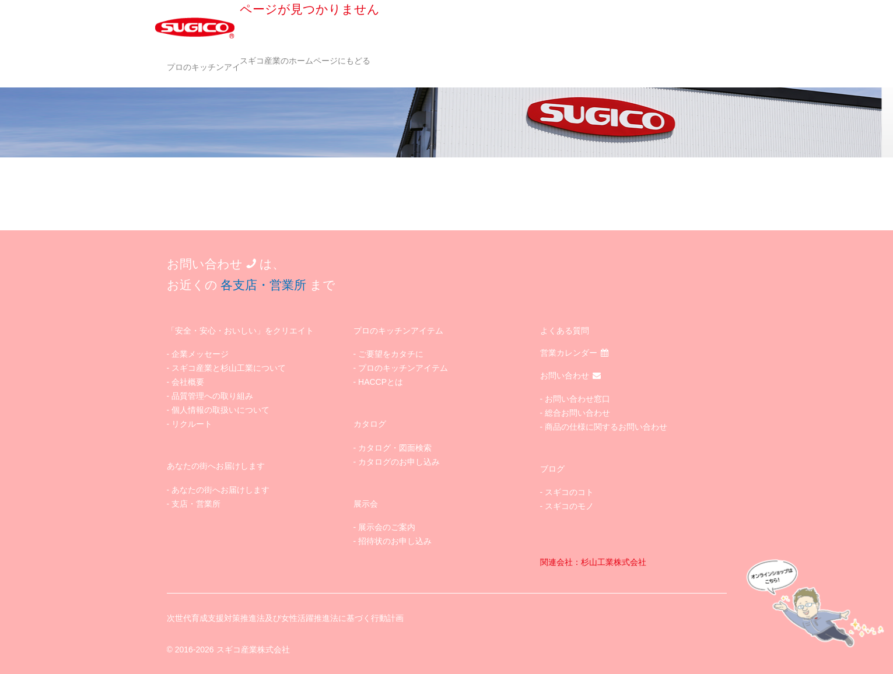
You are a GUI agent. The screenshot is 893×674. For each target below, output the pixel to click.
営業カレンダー (574, 352)
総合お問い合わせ (577, 412)
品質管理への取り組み (212, 396)
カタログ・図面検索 (395, 447)
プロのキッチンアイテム (212, 67)
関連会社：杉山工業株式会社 (593, 562)
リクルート (191, 424)
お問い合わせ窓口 (577, 398)
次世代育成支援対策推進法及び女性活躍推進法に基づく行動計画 (285, 618)
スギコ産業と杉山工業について (228, 368)
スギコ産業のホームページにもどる (305, 60)
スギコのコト (569, 492)
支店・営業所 (195, 503)
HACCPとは (380, 382)
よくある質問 (564, 330)
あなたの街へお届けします (220, 489)
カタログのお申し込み (399, 461)
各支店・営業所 (263, 285)
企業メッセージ (200, 354)
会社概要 (187, 382)
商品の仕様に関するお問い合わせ (606, 426)
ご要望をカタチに (390, 354)
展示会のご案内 (386, 527)
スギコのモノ (569, 506)
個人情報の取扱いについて (220, 410)
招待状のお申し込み (395, 541)
